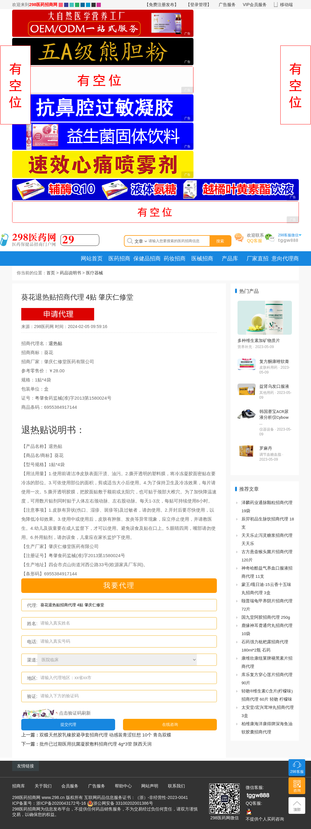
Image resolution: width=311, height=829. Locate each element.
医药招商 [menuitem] (119, 258)
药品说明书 (70, 272)
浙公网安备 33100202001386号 (123, 802)
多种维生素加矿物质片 (259, 340)
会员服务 (69, 785)
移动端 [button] (286, 4)
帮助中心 (123, 785)
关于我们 (43, 785)
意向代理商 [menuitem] (285, 258)
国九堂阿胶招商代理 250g (265, 617)
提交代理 (68, 724)
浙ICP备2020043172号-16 (61, 802)
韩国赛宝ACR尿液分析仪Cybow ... (274, 417)
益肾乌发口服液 (274, 386)
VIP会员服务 (255, 4)
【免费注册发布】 (162, 4)
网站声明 (149, 785)
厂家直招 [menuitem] (257, 258)
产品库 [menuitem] (230, 258)
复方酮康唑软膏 (274, 361)
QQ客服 (254, 240)
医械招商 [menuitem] (202, 258)
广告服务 (227, 4)
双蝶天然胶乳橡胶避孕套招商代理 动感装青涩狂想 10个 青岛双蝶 (105, 734)
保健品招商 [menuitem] (147, 258)
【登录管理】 (198, 4)
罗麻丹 (265, 448)
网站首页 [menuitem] (92, 258)
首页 (50, 272)
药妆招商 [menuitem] (175, 258)
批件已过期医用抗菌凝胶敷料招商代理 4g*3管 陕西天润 (95, 743)
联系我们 (176, 785)
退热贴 (55, 343)
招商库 (18, 785)
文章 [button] (141, 241)
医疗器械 (94, 272)
